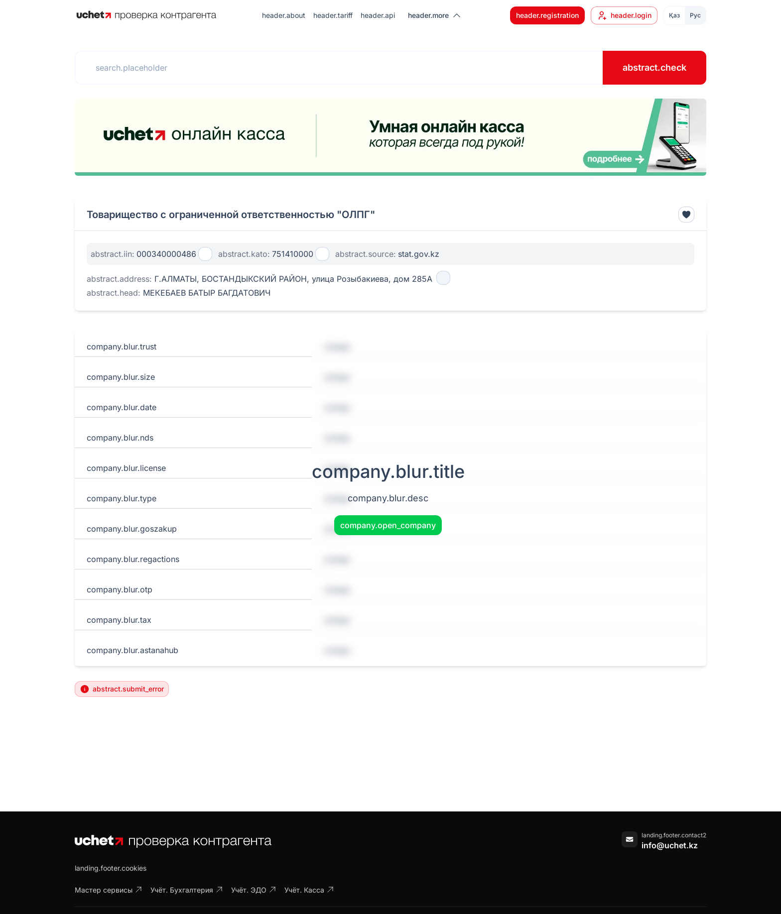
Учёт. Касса (309, 890)
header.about (283, 15)
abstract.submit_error (122, 689)
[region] (390, 137)
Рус (695, 15)
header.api (378, 15)
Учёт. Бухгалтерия (186, 890)
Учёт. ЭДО (253, 890)
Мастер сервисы (108, 890)
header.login (624, 15)
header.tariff (333, 15)
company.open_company (388, 525)
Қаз (674, 15)
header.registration (547, 15)
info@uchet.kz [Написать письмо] (670, 845)
